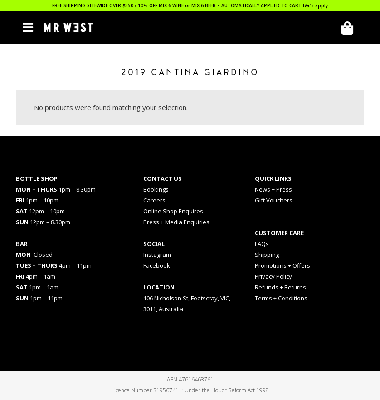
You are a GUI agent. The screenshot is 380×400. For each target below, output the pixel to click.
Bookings (156, 189)
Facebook (156, 265)
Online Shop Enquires (173, 211)
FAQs (262, 244)
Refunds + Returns (280, 287)
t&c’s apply (315, 5)
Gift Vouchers (273, 200)
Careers (154, 200)
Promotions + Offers (282, 265)
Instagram (157, 255)
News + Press (273, 189)
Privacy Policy (273, 276)
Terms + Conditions (281, 298)
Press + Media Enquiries (176, 222)
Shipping (267, 255)
